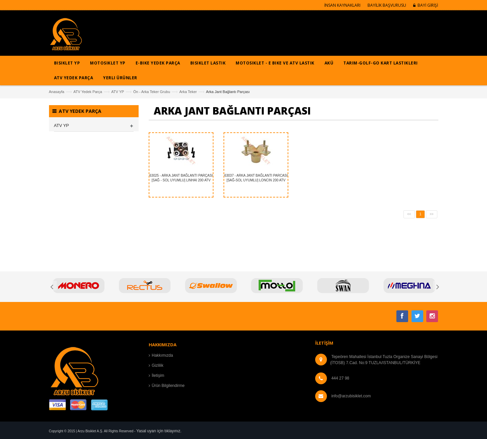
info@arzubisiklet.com (351, 396)
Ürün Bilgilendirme (168, 385)
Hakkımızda (162, 355)
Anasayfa (56, 92)
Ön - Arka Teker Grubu (151, 92)
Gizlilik (157, 365)
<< (409, 214)
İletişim (158, 375)
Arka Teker (188, 92)
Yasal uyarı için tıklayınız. (159, 431)
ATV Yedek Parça (88, 92)
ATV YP (117, 92)
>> (432, 214)
